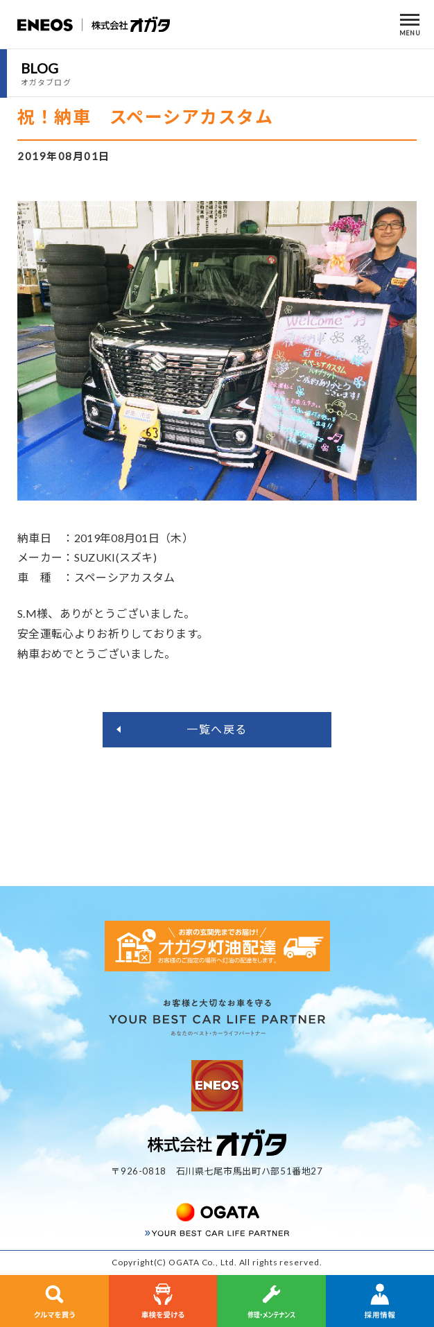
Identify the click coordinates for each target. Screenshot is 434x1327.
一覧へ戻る (217, 729)
